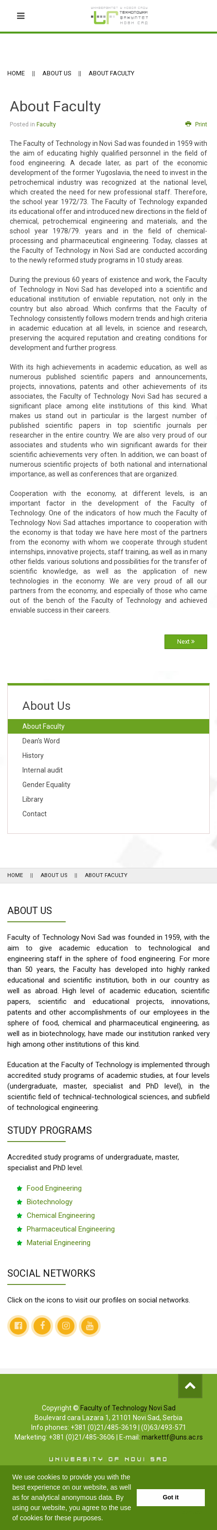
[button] (106, 1518)
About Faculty (43, 726)
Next (186, 641)
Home (16, 73)
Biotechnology (49, 1201)
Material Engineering (58, 1242)
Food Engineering (54, 1188)
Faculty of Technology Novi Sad (128, 1408)
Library (32, 799)
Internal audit (42, 770)
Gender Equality (46, 785)
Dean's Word (41, 741)
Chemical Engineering (61, 1215)
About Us (56, 73)
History (33, 755)
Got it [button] (171, 1497)
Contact (34, 814)
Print (196, 124)
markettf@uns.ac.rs (172, 1437)
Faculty (46, 124)
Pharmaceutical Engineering (71, 1229)
